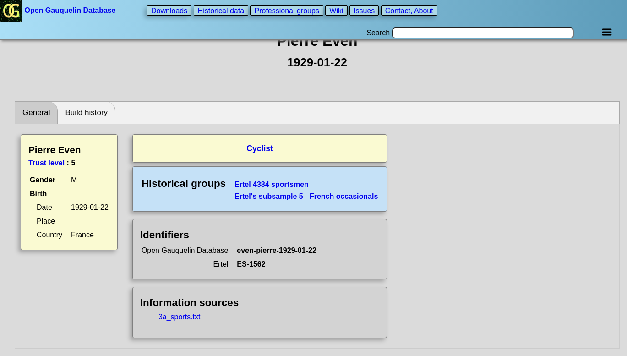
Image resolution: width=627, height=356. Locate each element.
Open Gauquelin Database (59, 10)
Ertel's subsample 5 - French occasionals (306, 196)
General (36, 112)
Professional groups (286, 10)
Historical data (221, 10)
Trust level (46, 163)
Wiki (336, 10)
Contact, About (409, 10)
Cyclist (259, 148)
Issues (364, 10)
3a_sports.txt (179, 317)
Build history (86, 112)
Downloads (169, 10)
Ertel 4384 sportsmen (271, 184)
